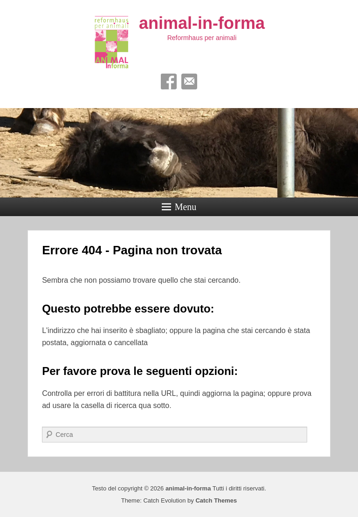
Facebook (169, 81)
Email (189, 81)
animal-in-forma (202, 23)
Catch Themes (216, 500)
